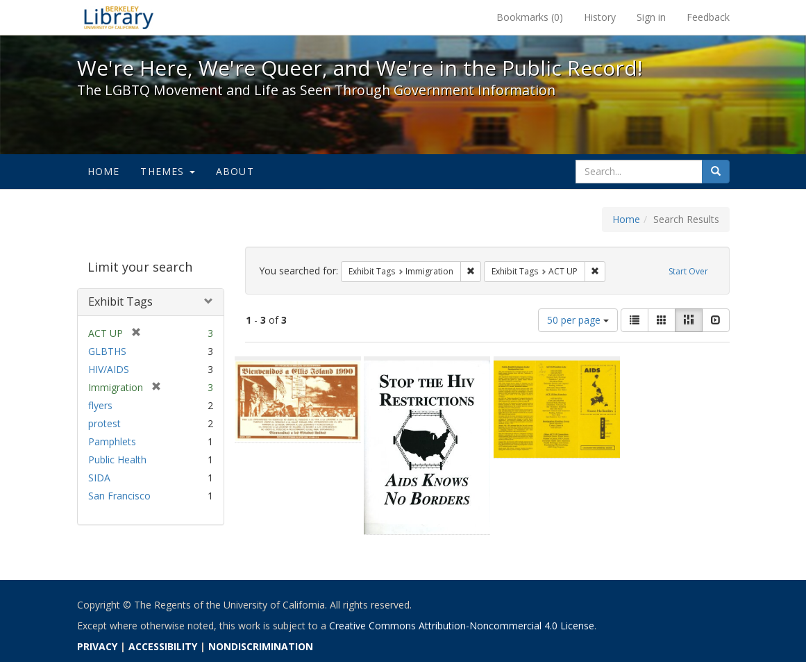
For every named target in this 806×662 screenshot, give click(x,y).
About (235, 171)
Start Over (688, 271)
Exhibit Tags (120, 301)
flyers (100, 405)
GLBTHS (107, 351)
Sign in (651, 17)
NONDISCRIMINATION (260, 646)
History (600, 17)
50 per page (578, 319)
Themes (167, 171)
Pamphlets (112, 441)
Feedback (708, 17)
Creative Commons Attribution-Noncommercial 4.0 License (461, 625)
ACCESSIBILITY (162, 646)
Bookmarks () (529, 17)
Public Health (117, 459)
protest (104, 423)
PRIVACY (97, 646)
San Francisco (119, 495)
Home (103, 171)
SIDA (99, 477)
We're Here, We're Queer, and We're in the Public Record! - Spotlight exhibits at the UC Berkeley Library (119, 17)
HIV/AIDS (108, 369)
